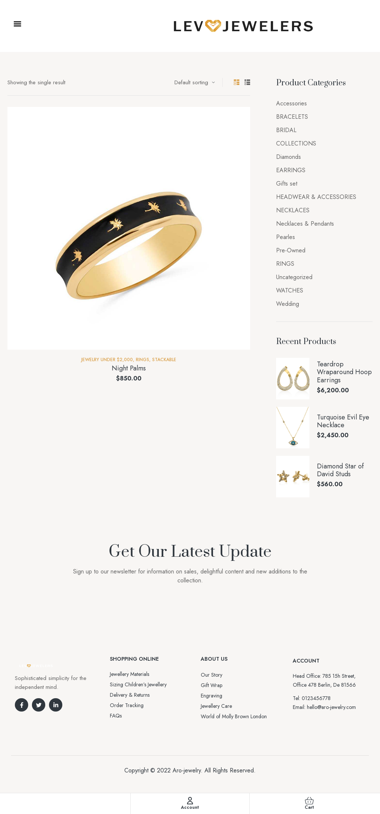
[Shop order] (194, 82)
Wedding (287, 304)
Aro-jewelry (187, 770)
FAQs (116, 715)
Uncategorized (294, 277)
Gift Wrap (211, 685)
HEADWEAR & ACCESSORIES (316, 197)
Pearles (285, 237)
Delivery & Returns (130, 695)
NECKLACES (292, 210)
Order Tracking (127, 705)
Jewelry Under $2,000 (107, 359)
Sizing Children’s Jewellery (138, 684)
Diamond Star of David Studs (340, 470)
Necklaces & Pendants (305, 223)
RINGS (142, 359)
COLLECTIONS (296, 143)
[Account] (190, 800)
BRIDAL (286, 130)
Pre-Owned (290, 250)
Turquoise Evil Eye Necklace (343, 421)
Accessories (291, 103)
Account (190, 807)
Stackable (164, 359)
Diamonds (288, 157)
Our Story (211, 675)
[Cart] (309, 800)
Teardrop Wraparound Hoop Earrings (344, 372)
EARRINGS (290, 170)
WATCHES (289, 290)
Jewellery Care (216, 706)
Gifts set (286, 183)
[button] (17, 24)
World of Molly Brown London (234, 716)
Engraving (211, 695)
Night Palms (129, 368)
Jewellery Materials (129, 674)
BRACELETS (292, 116)
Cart (309, 807)
